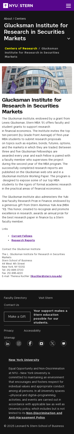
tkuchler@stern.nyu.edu (46, 276)
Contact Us (11, 305)
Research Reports (23, 240)
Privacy (9, 330)
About (8, 18)
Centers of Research (21, 48)
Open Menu (69, 38)
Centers (20, 18)
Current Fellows (21, 236)
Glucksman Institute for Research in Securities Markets (36, 32)
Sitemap (9, 337)
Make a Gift (17, 317)
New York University (24, 360)
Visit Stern (46, 298)
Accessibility (32, 330)
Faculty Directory (15, 298)
